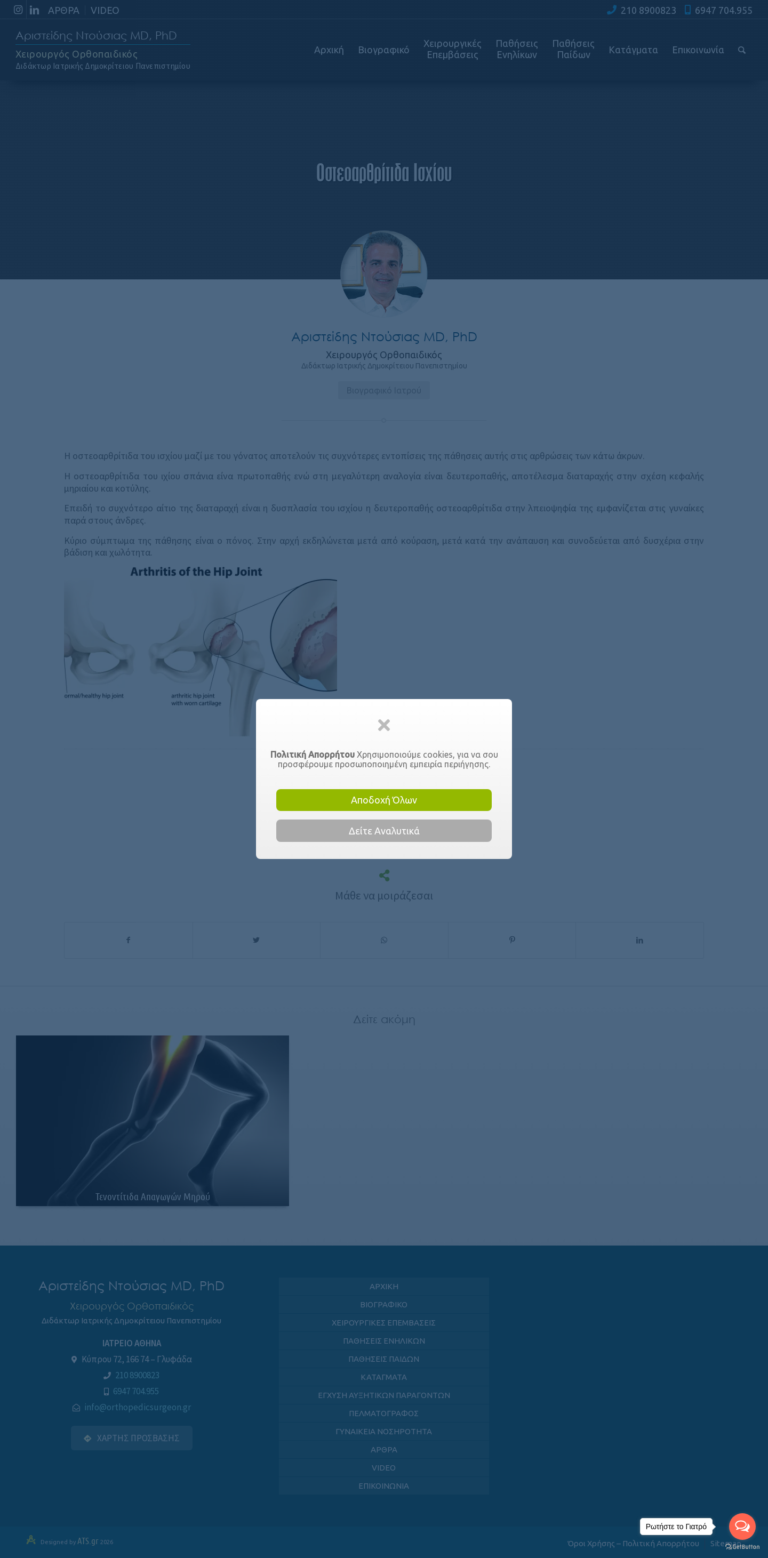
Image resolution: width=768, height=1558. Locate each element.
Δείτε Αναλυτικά (384, 830)
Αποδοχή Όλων (384, 799)
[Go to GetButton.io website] (742, 1547)
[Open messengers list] (742, 1526)
